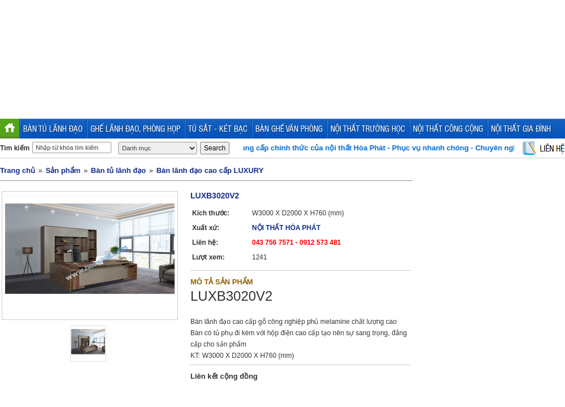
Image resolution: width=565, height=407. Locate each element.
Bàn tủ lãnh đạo (118, 170)
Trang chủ (17, 170)
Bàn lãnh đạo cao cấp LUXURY (210, 170)
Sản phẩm (63, 170)
